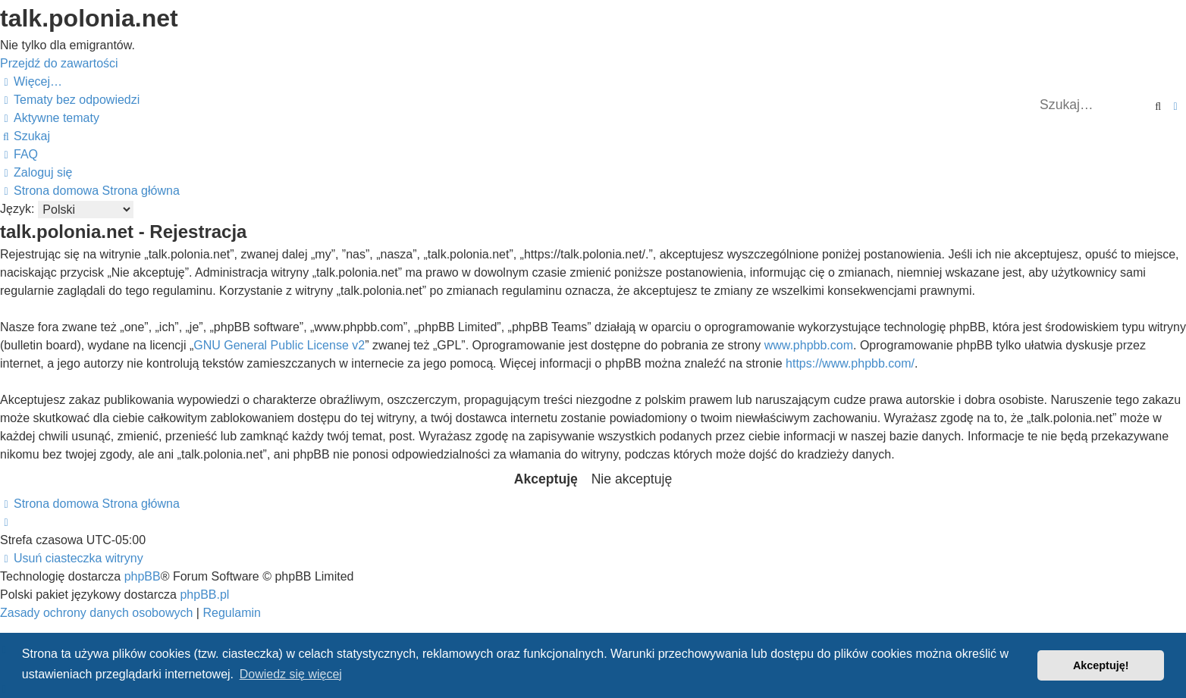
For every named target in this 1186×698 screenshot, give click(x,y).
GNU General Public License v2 (279, 345)
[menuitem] (70, 99)
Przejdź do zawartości (59, 63)
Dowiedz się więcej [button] (291, 674)
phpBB (142, 576)
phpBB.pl (204, 594)
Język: (17, 208)
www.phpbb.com (808, 345)
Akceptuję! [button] (1101, 665)
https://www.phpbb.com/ (850, 363)
